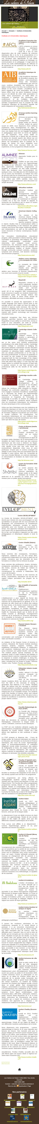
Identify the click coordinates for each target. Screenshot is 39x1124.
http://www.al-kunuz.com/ (27, 150)
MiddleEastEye (19, 1107)
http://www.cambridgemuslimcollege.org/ (27, 422)
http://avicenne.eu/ (25, 1006)
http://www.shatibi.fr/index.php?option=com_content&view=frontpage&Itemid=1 (27, 482)
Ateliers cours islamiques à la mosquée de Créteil (28, 260)
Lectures (8, 1107)
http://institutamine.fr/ (26, 955)
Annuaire (12, 31)
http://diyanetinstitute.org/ (27, 665)
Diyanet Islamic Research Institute (28, 624)
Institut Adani (23, 799)
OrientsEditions (26, 1121)
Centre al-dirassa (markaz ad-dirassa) (28, 427)
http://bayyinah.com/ (25, 326)
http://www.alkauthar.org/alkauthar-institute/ (27, 206)
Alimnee (22, 153)
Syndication (23, 1086)
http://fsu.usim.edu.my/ (26, 795)
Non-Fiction (22, 1100)
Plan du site (12, 1086)
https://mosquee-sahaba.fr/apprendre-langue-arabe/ (27, 275)
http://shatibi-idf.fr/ (25, 582)
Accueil (4, 31)
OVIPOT (32, 1100)
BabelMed (30, 1107)
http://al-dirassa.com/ (25, 460)
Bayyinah (22, 280)
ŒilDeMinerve (25, 1114)
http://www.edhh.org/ (25, 621)
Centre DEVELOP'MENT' (27, 515)
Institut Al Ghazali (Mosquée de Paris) (28, 835)
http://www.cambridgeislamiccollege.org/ (27, 371)
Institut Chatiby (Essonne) (28, 1010)
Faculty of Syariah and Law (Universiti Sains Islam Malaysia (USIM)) (28, 761)
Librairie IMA (13, 1114)
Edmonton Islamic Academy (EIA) (28, 669)
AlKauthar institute (26, 187)
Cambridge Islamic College (28, 330)
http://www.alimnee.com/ (27, 184)
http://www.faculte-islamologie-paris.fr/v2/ (27, 755)
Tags (29, 1086)
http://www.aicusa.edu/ (26, 255)
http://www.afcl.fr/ (24, 69)
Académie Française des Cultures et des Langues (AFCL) (28, 42)
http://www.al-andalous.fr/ (27, 904)
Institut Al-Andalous (26, 880)
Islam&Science (12, 1121)
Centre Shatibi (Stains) (27, 542)
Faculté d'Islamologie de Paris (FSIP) (28, 707)
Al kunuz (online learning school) (28, 113)
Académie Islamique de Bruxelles (27, 73)
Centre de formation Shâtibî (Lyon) (28, 464)
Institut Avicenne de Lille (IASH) (28, 959)
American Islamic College (28, 211)
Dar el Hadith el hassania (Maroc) (28, 586)
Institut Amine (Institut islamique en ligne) (28, 908)
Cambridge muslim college (28, 376)
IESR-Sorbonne (9, 1100)
